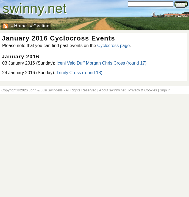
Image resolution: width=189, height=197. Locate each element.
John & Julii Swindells (46, 90)
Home (20, 26)
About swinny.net (112, 90)
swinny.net (35, 8)
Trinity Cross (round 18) (79, 72)
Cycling (41, 26)
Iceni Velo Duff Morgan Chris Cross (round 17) (101, 63)
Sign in (165, 90)
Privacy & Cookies (143, 90)
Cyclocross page (113, 45)
